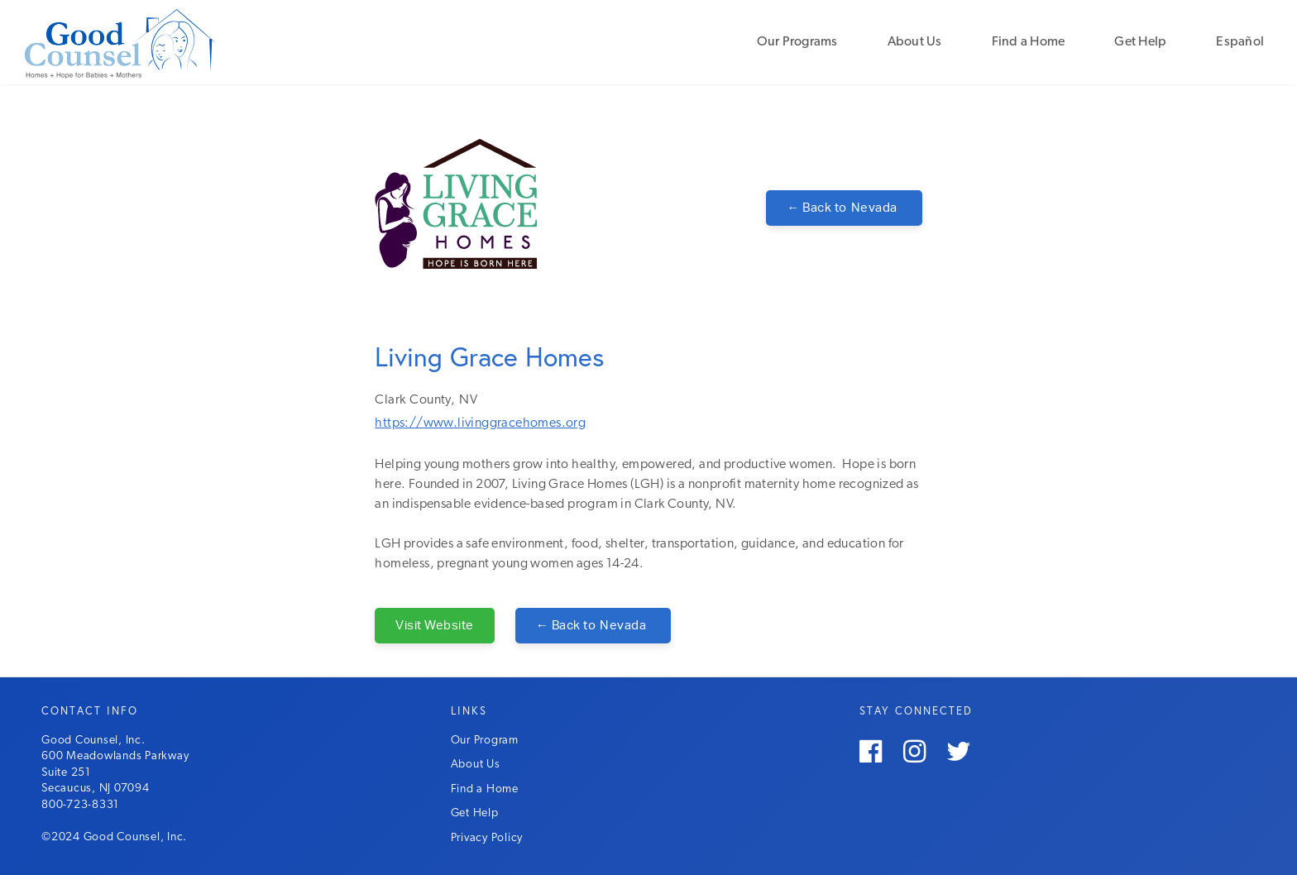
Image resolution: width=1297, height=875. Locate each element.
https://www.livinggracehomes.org (480, 423)
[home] (161, 42)
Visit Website (434, 625)
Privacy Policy (487, 838)
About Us (915, 42)
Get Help (1140, 42)
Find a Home (1028, 42)
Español (1240, 42)
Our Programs (797, 42)
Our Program (485, 740)
